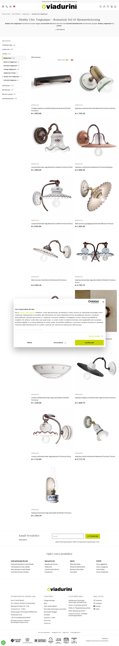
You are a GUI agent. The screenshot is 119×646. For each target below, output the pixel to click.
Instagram (97, 603)
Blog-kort (65, 632)
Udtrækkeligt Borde (19, 561)
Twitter (96, 609)
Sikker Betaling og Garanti (77, 611)
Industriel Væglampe (11, 80)
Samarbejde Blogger (50, 612)
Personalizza (59, 342)
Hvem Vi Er (47, 620)
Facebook (97, 600)
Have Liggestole (101, 564)
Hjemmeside (6, 14)
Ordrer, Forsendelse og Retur (78, 605)
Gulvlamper (7, 86)
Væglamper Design (11, 73)
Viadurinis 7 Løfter (49, 617)
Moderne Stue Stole (76, 569)
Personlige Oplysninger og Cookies (55, 609)
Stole (72, 561)
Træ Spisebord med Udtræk (20, 567)
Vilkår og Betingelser (50, 606)
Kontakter (47, 615)
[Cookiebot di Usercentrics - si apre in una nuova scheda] (90, 301)
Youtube (97, 606)
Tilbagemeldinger (49, 600)
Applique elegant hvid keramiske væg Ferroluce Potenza (95, 398)
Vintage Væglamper (11, 69)
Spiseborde (50, 561)
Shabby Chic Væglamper (40, 14)
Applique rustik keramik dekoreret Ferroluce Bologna (93, 167)
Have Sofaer (100, 569)
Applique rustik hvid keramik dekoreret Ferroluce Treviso (95, 456)
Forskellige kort (75, 632)
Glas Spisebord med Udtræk (20, 569)
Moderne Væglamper (11, 62)
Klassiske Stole (75, 564)
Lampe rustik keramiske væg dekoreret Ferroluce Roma (51, 456)
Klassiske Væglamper (11, 66)
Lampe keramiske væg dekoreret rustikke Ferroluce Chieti (52, 167)
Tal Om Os (47, 623)
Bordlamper (7, 90)
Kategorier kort (56, 632)
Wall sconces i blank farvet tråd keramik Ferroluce (48, 280)
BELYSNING (16, 14)
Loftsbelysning (8, 45)
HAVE (98, 561)
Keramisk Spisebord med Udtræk (22, 564)
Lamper (6, 54)
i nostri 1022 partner (27, 312)
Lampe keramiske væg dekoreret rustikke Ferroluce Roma (52, 223)
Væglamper (26, 14)
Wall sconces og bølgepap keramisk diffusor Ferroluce (94, 223)
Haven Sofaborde (102, 572)
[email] (68, 536)
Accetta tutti (89, 342)
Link (97, 542)
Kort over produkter (44, 632)
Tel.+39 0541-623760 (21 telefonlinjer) (23, 603)
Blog (45, 603)
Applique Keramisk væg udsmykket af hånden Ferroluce (51, 513)
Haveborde (48, 572)
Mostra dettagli (94, 336)
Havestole (73, 572)
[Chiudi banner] (103, 302)
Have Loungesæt (102, 567)
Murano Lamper (8, 94)
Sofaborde (48, 567)
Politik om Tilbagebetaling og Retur (80, 608)
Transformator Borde (52, 569)
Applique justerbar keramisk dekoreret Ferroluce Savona (95, 108)
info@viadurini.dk (16, 615)
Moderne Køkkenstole (77, 567)
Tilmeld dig (93, 536)
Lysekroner (7, 49)
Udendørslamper (9, 99)
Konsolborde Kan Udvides (20, 572)
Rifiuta (29, 342)
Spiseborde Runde (51, 564)
